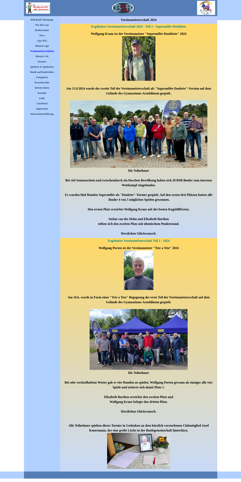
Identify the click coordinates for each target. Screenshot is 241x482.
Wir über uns (42, 25)
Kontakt (42, 93)
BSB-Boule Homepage (42, 19)
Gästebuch (42, 103)
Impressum (42, 108)
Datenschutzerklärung (42, 114)
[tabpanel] (138, 133)
